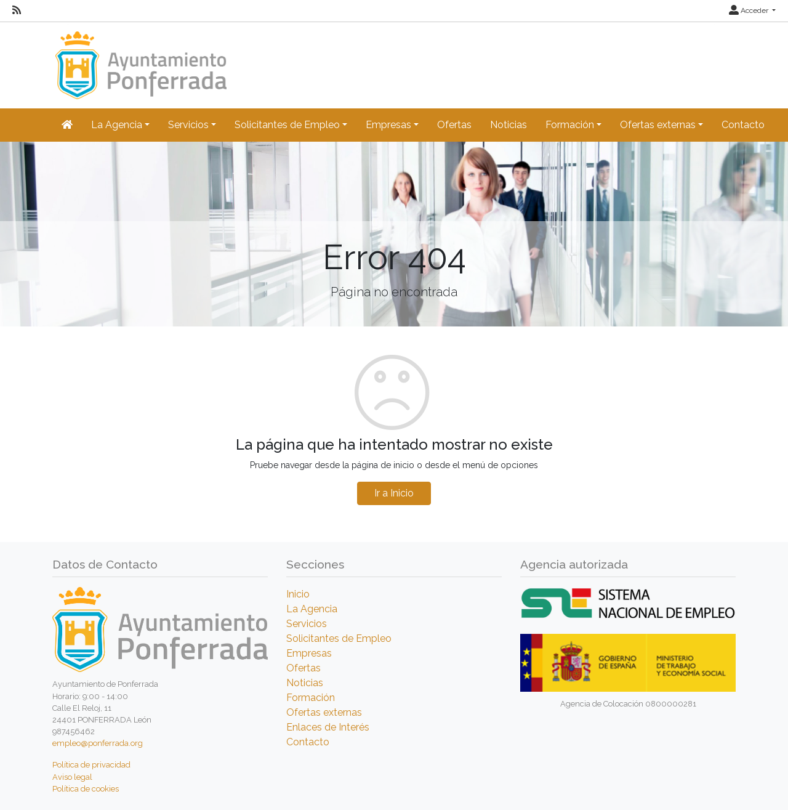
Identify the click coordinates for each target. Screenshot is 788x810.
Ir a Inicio (394, 493)
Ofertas (454, 125)
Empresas (309, 653)
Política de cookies (85, 788)
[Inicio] (139, 59)
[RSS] (16, 10)
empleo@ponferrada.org (97, 743)
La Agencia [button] (116, 125)
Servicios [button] (188, 125)
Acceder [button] (749, 10)
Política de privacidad (91, 764)
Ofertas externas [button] (658, 125)
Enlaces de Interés (327, 727)
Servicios (306, 624)
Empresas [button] (388, 125)
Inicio (298, 594)
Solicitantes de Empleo (339, 638)
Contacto (743, 125)
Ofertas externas (324, 712)
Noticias (508, 125)
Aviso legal (72, 777)
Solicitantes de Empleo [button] (287, 125)
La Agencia (311, 609)
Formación (310, 697)
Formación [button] (569, 125)
